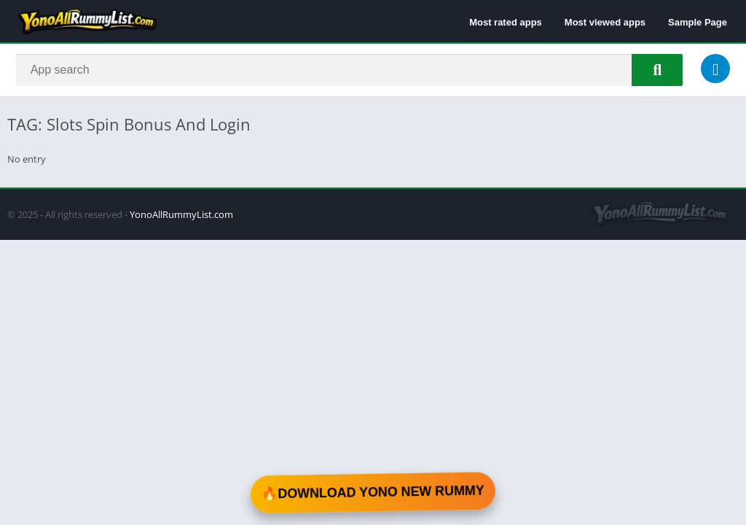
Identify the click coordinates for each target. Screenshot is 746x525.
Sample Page (697, 22)
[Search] (349, 71)
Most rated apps (505, 22)
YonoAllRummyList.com (181, 215)
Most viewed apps (605, 22)
